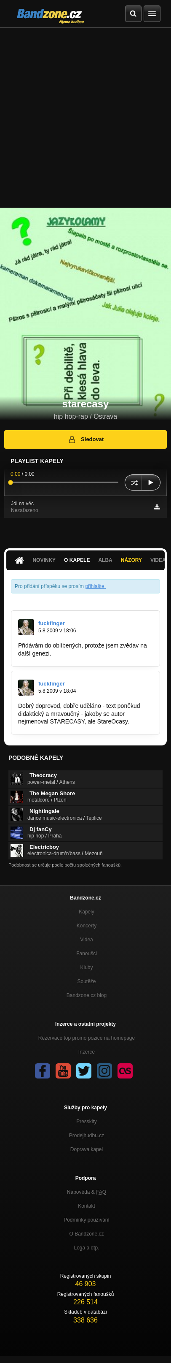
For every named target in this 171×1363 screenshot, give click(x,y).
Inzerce (86, 1052)
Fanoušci (86, 954)
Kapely (86, 912)
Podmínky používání (87, 1220)
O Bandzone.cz (86, 1234)
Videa (86, 940)
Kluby (86, 967)
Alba (105, 560)
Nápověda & (86, 1192)
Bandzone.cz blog (87, 995)
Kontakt (86, 1206)
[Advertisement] (85, 117)
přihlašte (94, 586)
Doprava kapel (86, 1149)
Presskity (86, 1122)
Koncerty (86, 926)
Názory (131, 560)
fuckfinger (51, 623)
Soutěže (86, 981)
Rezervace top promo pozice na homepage (86, 1038)
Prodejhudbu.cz (86, 1135)
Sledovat (85, 439)
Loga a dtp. (86, 1248)
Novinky (44, 560)
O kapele (77, 560)
